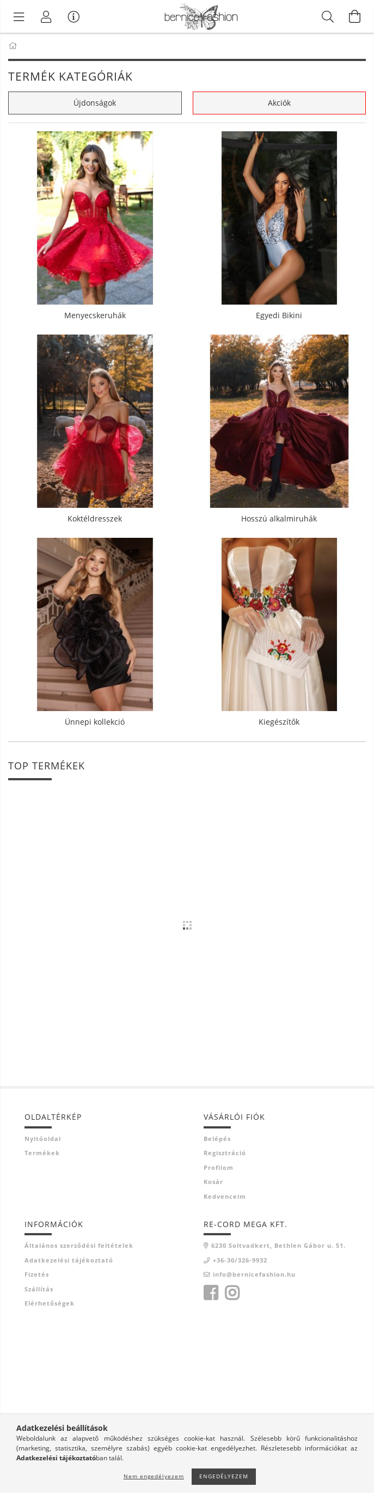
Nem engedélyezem (154, 1476)
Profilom (219, 1167)
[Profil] (46, 16)
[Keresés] (328, 16)
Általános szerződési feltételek (78, 1245)
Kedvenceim (225, 1196)
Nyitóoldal (42, 1138)
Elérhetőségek (49, 1303)
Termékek (42, 1153)
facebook (211, 1293)
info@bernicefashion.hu (254, 1274)
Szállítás (38, 1289)
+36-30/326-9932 (240, 1260)
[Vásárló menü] (73, 16)
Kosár (213, 1182)
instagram (232, 1293)
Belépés (217, 1138)
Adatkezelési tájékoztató (68, 1260)
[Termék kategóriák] (19, 16)
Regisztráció (225, 1153)
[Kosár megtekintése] (355, 16)
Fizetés (36, 1274)
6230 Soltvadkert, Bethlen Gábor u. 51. (278, 1245)
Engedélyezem (223, 1476)
